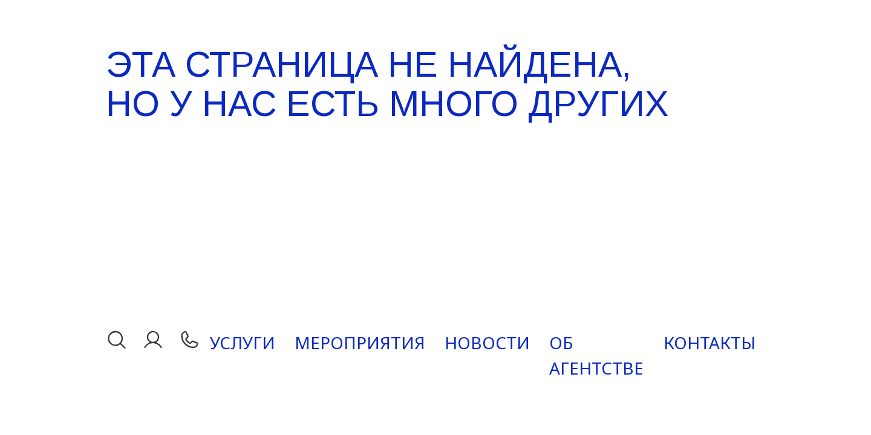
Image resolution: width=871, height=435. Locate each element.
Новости (487, 342)
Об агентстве (596, 355)
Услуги (242, 342)
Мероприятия (360, 342)
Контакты (709, 342)
